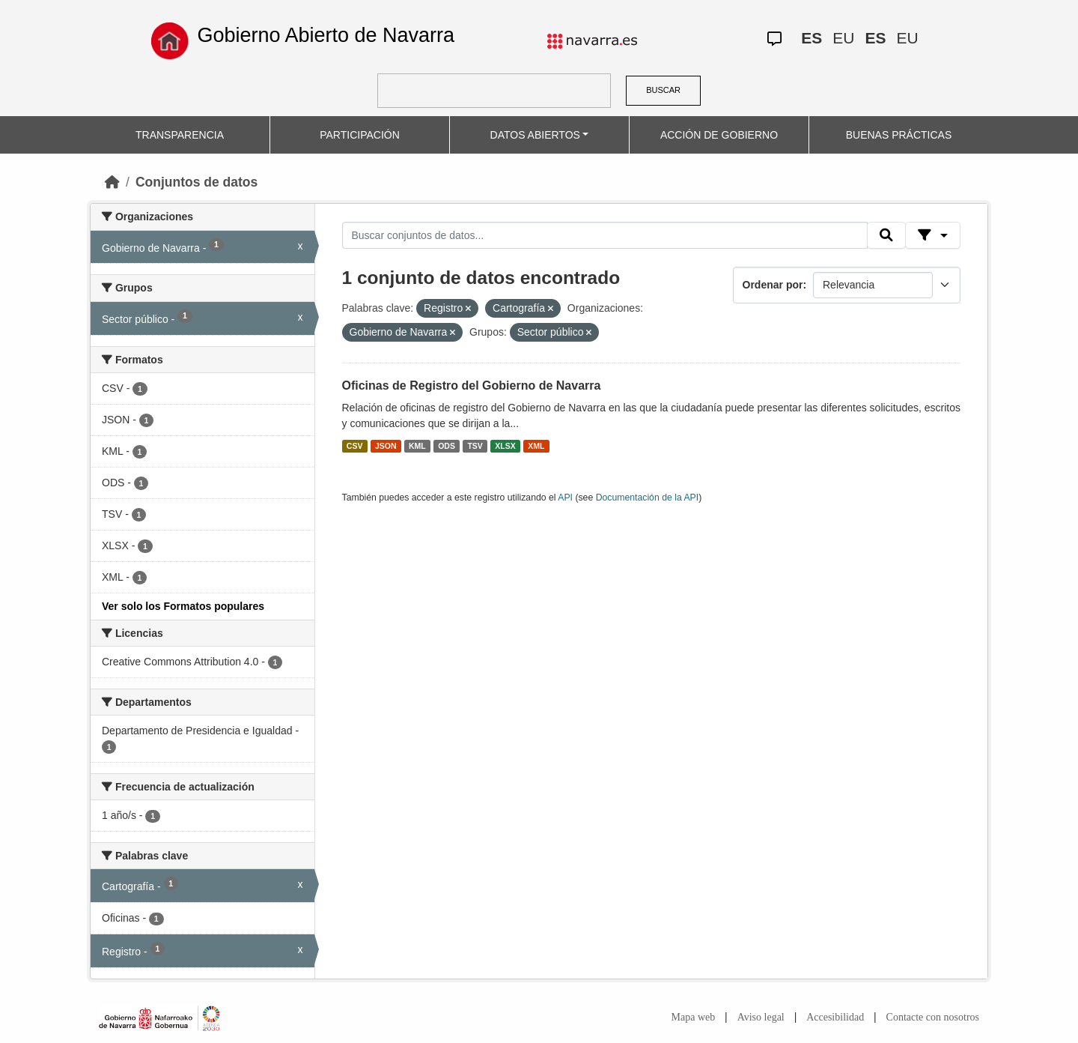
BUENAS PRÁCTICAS (899, 135)
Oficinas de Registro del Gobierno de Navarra (471, 385)
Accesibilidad (835, 1017)
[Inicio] (112, 182)
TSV (474, 445)
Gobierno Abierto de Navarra (325, 35)
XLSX (505, 445)
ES (811, 37)
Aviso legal (761, 1017)
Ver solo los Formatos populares (183, 606)
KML (417, 445)
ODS (446, 445)
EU (843, 37)
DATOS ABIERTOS (535, 135)
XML (536, 445)
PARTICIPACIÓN (360, 135)
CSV (355, 445)
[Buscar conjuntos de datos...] (605, 235)
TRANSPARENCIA (179, 135)
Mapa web (694, 1017)
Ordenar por (773, 285)
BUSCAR (663, 89)
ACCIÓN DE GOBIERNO (719, 135)
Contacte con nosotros (932, 1017)
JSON (386, 445)
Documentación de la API (647, 497)
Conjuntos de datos (196, 182)
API (565, 497)
